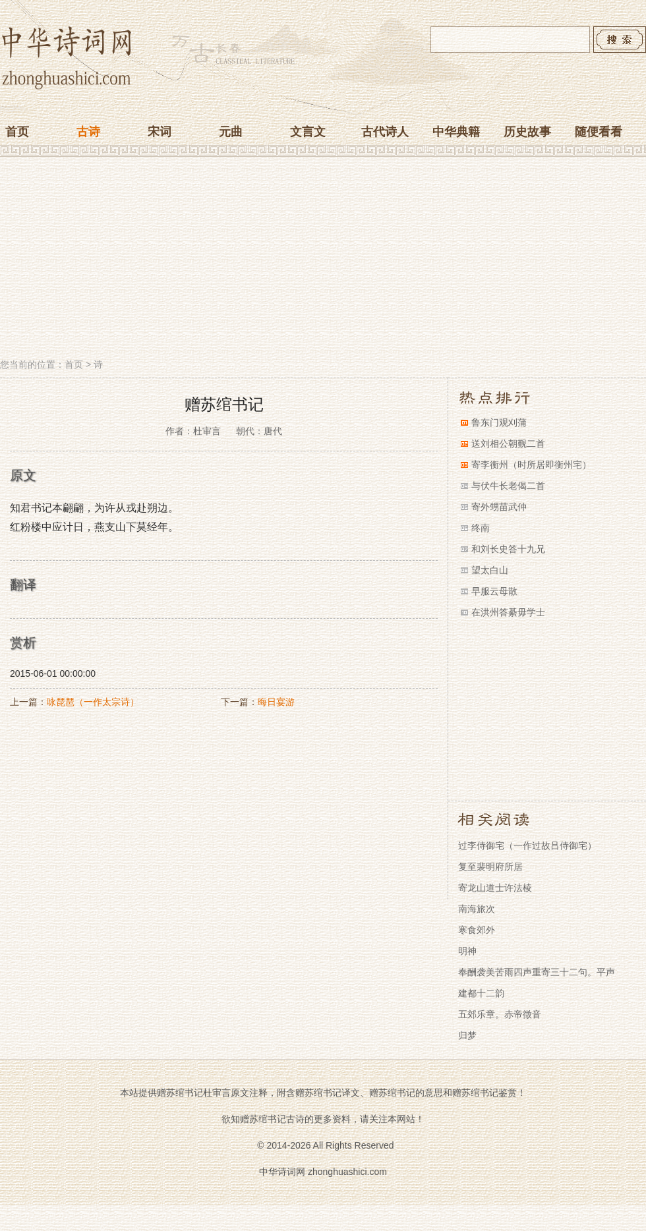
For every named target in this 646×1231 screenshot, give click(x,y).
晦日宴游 (276, 702)
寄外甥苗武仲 (499, 506)
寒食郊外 (476, 930)
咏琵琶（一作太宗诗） (93, 702)
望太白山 (489, 570)
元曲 (231, 131)
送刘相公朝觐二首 (508, 443)
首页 (17, 131)
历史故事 (527, 131)
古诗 (88, 131)
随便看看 (598, 131)
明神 (467, 951)
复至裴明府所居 (490, 866)
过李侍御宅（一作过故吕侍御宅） (527, 845)
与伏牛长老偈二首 (508, 485)
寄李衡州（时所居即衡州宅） (531, 464)
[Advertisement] (323, 259)
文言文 (308, 131)
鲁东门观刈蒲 (499, 422)
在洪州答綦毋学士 (508, 612)
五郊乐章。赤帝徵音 (499, 1014)
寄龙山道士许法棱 (495, 887)
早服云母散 (494, 591)
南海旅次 (476, 908)
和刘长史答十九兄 (508, 549)
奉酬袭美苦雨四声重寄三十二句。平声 (536, 972)
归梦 (467, 1035)
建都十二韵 (481, 993)
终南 (480, 528)
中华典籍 (456, 131)
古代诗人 (385, 131)
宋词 (159, 131)
